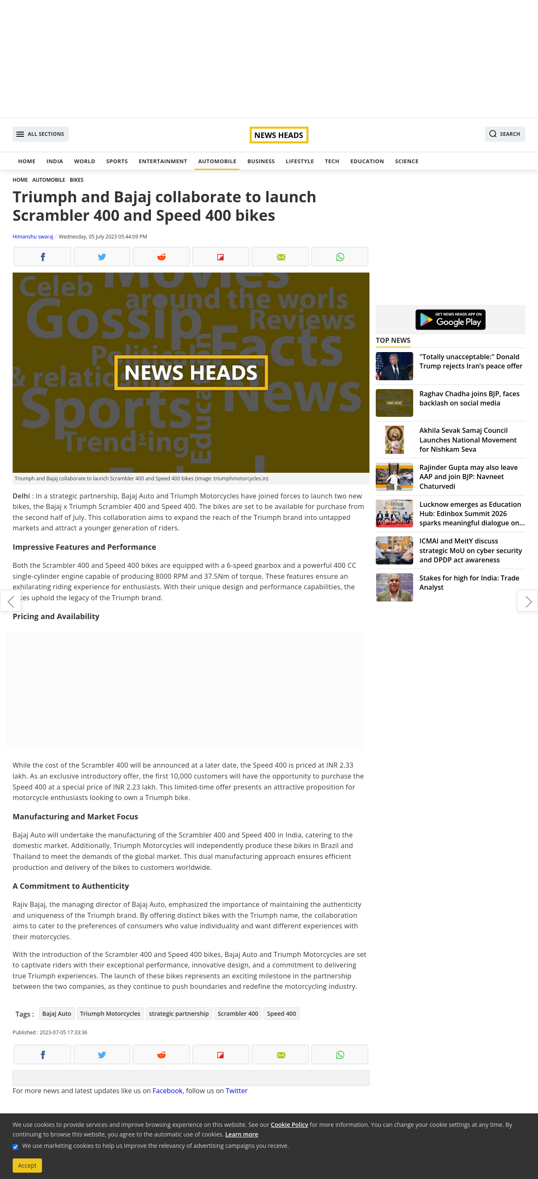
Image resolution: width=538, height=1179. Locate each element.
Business (260, 161)
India (54, 161)
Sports (117, 161)
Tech (332, 161)
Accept (27, 1165)
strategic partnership (179, 1013)
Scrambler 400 (238, 1013)
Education (367, 161)
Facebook (167, 1090)
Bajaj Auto (56, 1013)
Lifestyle (300, 161)
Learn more (241, 1134)
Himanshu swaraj (33, 236)
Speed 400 (281, 1013)
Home (26, 161)
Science (407, 161)
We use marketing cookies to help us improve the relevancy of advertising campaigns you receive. (155, 1146)
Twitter (237, 1090)
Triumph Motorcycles (110, 1013)
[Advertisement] (269, 59)
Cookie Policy (289, 1125)
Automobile (217, 161)
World (84, 161)
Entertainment (163, 161)
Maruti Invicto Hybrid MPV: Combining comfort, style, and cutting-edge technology (527, 601)
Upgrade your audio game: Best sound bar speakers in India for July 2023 (10, 601)
